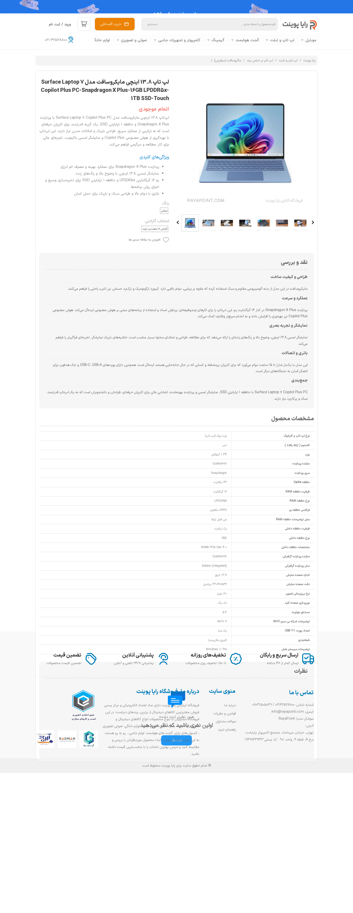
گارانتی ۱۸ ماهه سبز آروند (154, 229)
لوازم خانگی (100, 40)
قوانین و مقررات (225, 846)
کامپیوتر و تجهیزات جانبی (179, 40)
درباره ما (230, 838)
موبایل (310, 40)
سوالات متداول (226, 854)
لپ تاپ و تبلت (282, 40)
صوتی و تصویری (134, 40)
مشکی (164, 211)
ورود (67, 24)
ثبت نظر (176, 740)
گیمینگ (217, 40)
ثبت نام (54, 24)
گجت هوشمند (247, 40)
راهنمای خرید (227, 862)
